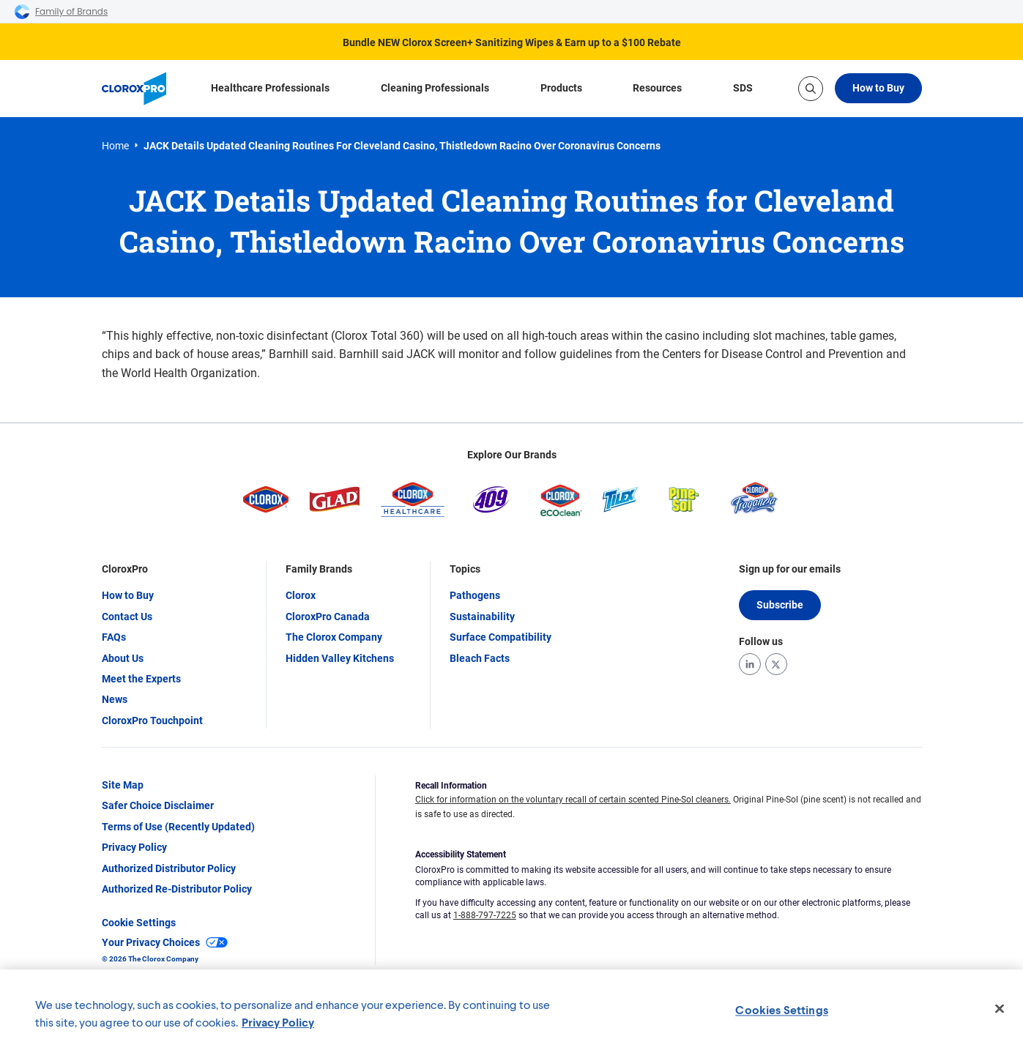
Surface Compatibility (500, 637)
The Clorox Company (334, 637)
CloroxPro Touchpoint (152, 720)
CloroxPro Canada (328, 616)
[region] (511, 1009)
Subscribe (779, 605)
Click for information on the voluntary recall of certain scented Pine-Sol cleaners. (573, 799)
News (114, 699)
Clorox (301, 595)
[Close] (999, 1009)
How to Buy (878, 88)
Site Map (123, 785)
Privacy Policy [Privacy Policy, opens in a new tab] (278, 1022)
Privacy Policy (134, 847)
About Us (123, 658)
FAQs (114, 637)
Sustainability (482, 616)
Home (115, 146)
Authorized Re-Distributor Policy (177, 889)
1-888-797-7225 (484, 915)
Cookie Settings (139, 922)
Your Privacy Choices (165, 942)
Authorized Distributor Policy (169, 868)
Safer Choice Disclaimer (158, 805)
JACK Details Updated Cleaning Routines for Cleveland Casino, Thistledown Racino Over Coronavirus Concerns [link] (402, 146)
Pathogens (475, 595)
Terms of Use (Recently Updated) (178, 827)
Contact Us (127, 616)
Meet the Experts (141, 679)
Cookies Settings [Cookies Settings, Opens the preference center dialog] (781, 1009)
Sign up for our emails (790, 569)
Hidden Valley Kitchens (340, 658)
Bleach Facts (480, 658)
